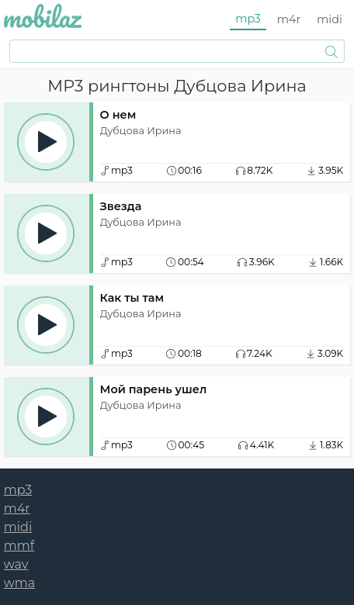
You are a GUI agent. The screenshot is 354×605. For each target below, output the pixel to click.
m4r (289, 19)
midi (329, 19)
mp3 (248, 19)
